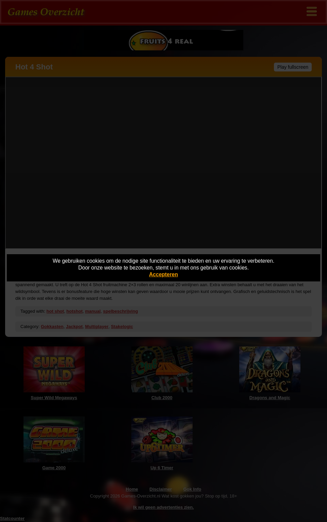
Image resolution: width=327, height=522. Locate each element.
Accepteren (163, 274)
